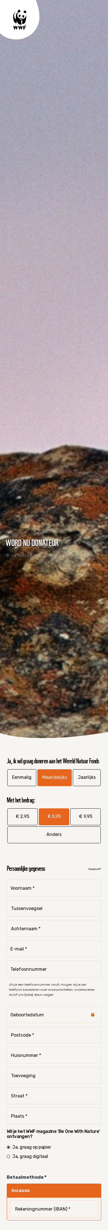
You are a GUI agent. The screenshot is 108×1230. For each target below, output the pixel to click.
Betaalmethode (25, 1177)
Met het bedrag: (21, 799)
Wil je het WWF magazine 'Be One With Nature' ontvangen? (53, 1134)
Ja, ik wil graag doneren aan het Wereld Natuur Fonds (53, 760)
